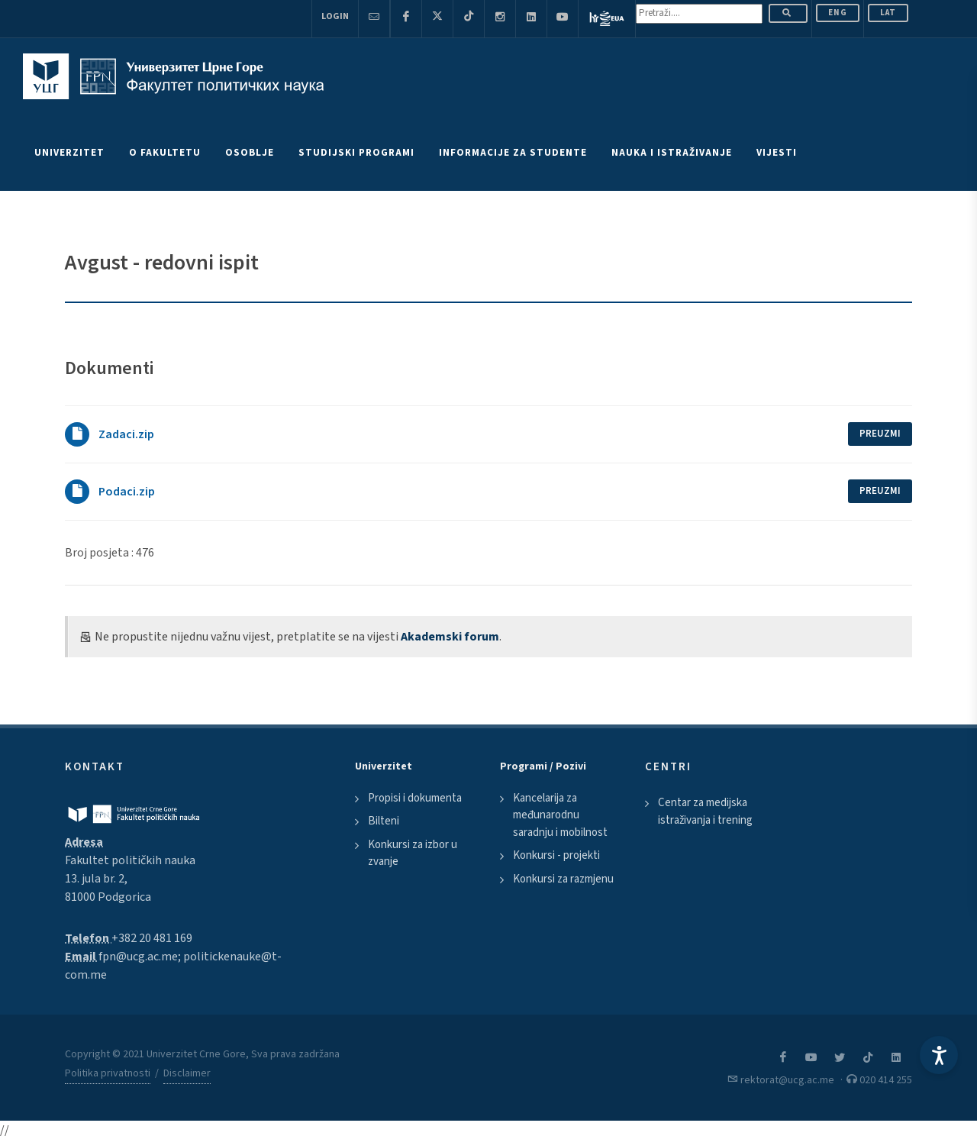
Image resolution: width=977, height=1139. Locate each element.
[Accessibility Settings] (939, 1055)
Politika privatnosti (107, 1073)
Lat (888, 12)
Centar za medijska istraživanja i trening (705, 811)
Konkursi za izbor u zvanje (412, 853)
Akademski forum (450, 636)
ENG (837, 12)
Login (335, 16)
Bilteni (383, 821)
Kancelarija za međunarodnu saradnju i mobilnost (560, 815)
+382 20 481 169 (151, 938)
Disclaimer (187, 1073)
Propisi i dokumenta (415, 798)
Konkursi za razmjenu (563, 879)
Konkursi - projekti (556, 855)
